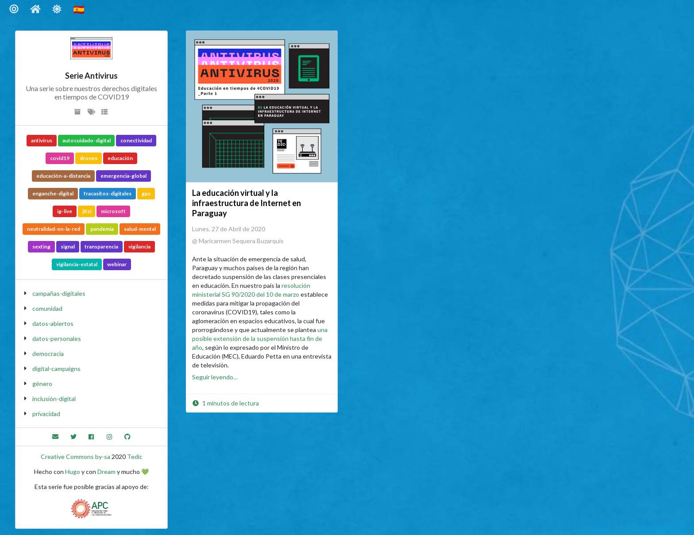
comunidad (47, 308)
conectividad (136, 140)
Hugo (72, 471)
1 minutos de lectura (225, 403)
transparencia (101, 246)
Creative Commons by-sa (75, 456)
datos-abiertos (52, 323)
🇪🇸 (79, 9)
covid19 (59, 158)
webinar (117, 264)
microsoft (113, 211)
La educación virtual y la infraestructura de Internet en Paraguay (246, 203)
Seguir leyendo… (215, 377)
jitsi (86, 211)
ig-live (64, 211)
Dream (106, 471)
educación (120, 158)
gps (146, 193)
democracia (48, 353)
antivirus (41, 140)
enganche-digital (52, 193)
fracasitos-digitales (107, 193)
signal (68, 246)
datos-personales (56, 338)
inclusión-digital (54, 398)
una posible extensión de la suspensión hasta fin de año (260, 338)
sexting (41, 246)
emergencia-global (123, 175)
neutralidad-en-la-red (53, 228)
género (42, 383)
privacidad (46, 413)
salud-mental (140, 228)
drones (88, 158)
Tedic (135, 456)
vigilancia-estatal (76, 264)
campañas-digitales (58, 293)
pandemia (102, 228)
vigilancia (139, 246)
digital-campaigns (56, 368)
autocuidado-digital (86, 140)
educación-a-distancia (63, 175)
